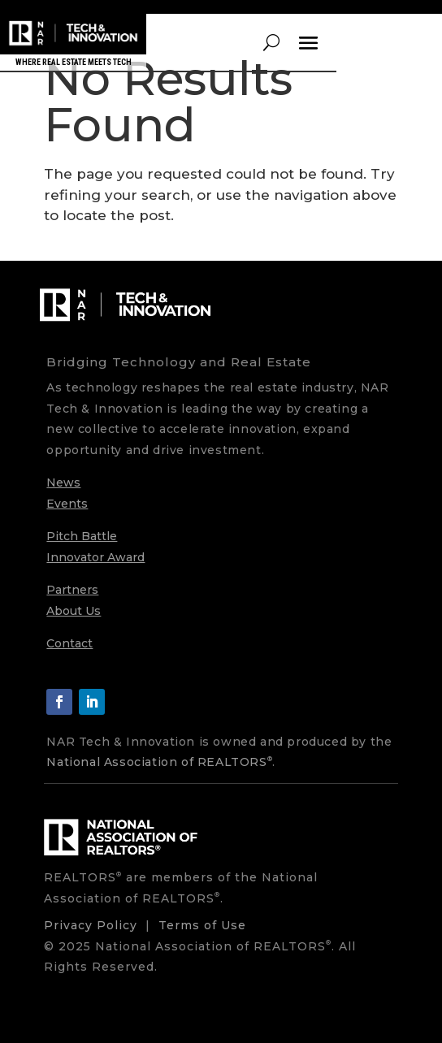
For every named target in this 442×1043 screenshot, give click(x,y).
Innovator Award (95, 557)
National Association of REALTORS (159, 762)
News (63, 482)
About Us (73, 611)
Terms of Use (202, 925)
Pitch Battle (81, 536)
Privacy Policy (90, 925)
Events (67, 503)
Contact (69, 643)
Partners (72, 589)
